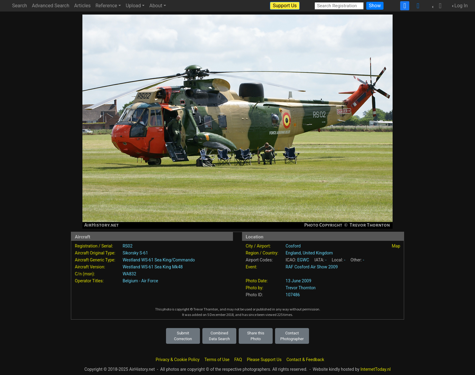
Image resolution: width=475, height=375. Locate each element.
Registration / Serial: (94, 246)
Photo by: (254, 287)
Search (19, 5)
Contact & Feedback (305, 359)
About (155, 5)
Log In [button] (461, 5)
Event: (251, 266)
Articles (82, 5)
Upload (133, 5)
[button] (438, 6)
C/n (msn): (85, 273)
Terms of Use (217, 359)
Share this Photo (255, 336)
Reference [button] (106, 5)
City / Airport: (258, 246)
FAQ (238, 359)
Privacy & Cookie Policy (178, 359)
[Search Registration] (339, 5)
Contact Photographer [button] (292, 336)
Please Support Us (264, 359)
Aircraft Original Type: (95, 253)
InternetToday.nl (375, 369)
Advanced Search (50, 5)
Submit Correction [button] (183, 336)
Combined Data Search (219, 336)
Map (396, 246)
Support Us (285, 5)
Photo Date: (257, 280)
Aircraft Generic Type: (95, 259)
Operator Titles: (89, 280)
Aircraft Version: (90, 266)
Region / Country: (262, 253)
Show (375, 5)
